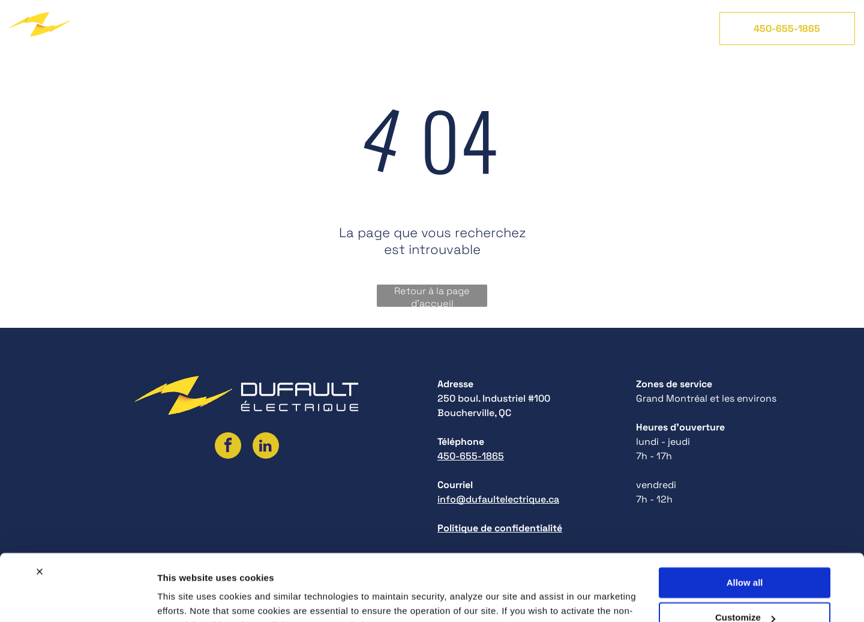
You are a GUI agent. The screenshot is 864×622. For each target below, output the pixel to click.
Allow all (745, 523)
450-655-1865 (470, 456)
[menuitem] (189, 28)
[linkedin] (266, 447)
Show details (185, 598)
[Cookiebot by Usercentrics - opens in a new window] (77, 599)
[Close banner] (40, 511)
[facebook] (228, 447)
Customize (745, 557)
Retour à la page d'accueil (432, 296)
